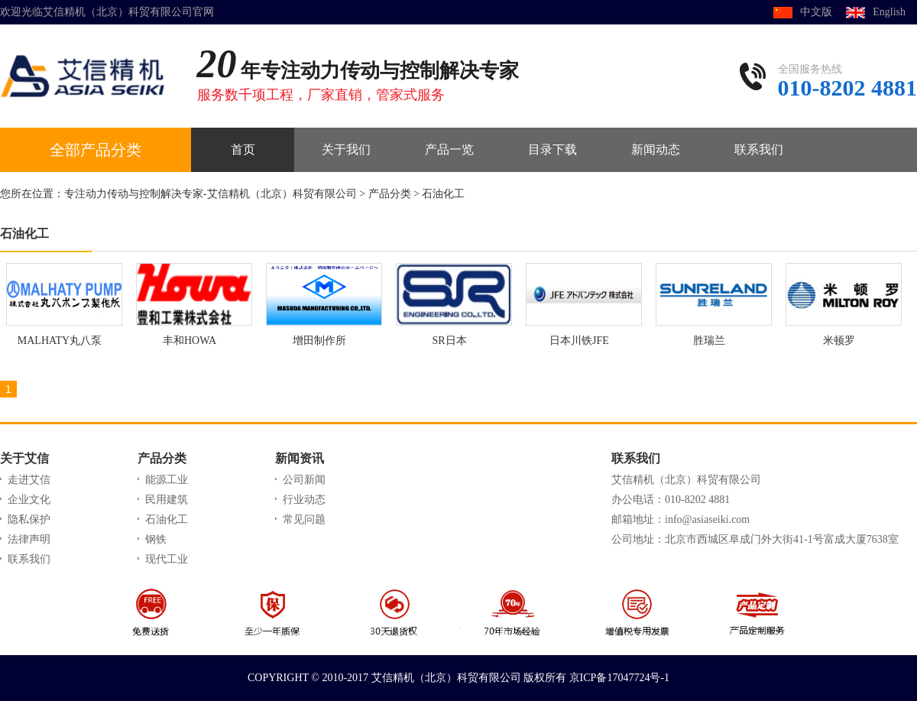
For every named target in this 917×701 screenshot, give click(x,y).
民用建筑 (166, 499)
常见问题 (304, 519)
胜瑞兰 (709, 340)
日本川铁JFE (579, 340)
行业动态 (304, 499)
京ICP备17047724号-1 (619, 677)
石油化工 (443, 194)
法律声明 (29, 539)
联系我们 (29, 559)
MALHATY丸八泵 (60, 340)
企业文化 (29, 499)
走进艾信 (29, 479)
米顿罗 (839, 340)
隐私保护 (29, 519)
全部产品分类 (95, 149)
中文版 (816, 12)
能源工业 (166, 479)
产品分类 (389, 194)
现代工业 (166, 559)
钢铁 (156, 539)
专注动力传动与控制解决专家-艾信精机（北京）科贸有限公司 (210, 194)
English (889, 12)
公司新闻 (304, 479)
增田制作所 (319, 340)
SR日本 (449, 340)
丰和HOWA (189, 340)
